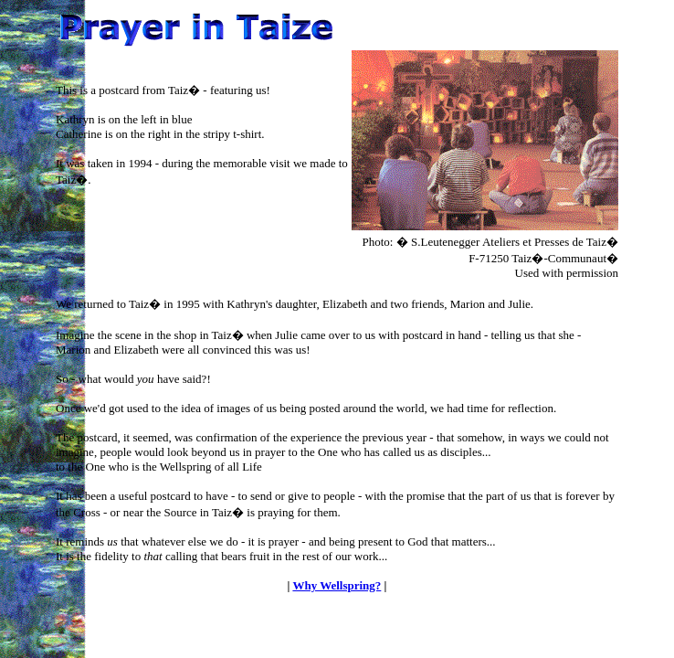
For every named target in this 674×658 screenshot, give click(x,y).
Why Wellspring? (336, 585)
